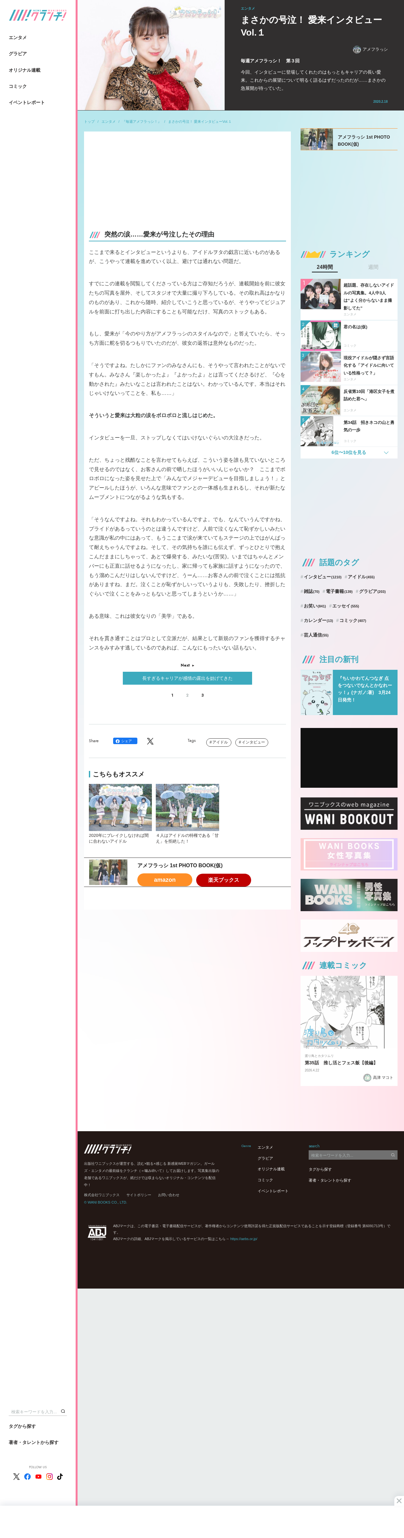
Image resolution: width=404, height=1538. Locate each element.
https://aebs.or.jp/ (243, 1239)
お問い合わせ (168, 1195)
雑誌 (312, 591)
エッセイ (345, 605)
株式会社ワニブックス (102, 1195)
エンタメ (18, 37)
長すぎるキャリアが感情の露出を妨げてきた (187, 678)
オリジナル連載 (24, 70)
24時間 (325, 267)
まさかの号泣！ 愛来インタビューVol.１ (200, 121)
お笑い (315, 605)
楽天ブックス (223, 880)
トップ (89, 121)
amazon (164, 880)
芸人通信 (316, 634)
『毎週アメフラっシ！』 (141, 121)
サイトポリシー (138, 1195)
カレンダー (318, 620)
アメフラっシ (370, 50)
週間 (373, 267)
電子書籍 (339, 591)
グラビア (18, 53)
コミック (18, 86)
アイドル (220, 742)
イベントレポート (27, 102)
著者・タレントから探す (33, 1442)
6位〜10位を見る (349, 452)
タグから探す (22, 1426)
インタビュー (253, 742)
